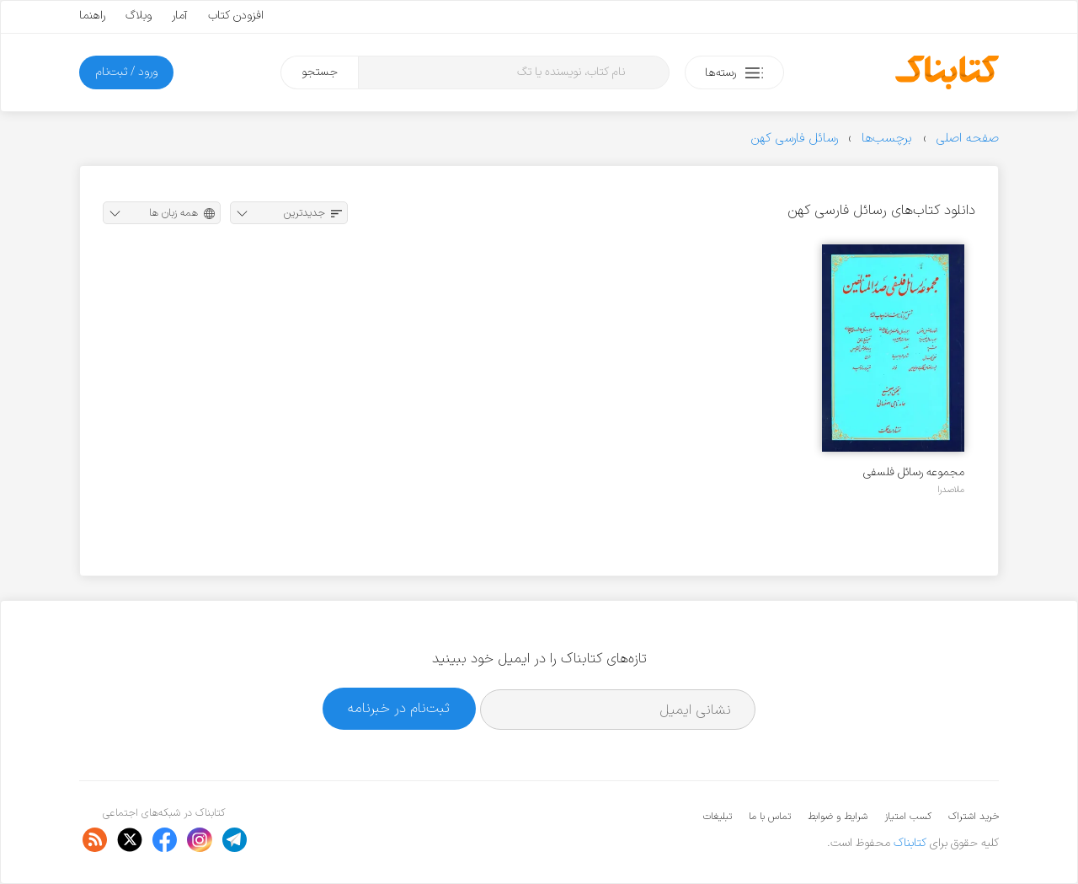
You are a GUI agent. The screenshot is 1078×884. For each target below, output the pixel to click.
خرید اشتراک (973, 816)
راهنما (92, 15)
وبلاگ (138, 15)
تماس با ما (770, 816)
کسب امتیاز (907, 816)
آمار (180, 15)
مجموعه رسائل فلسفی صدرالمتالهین (913, 472)
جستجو (320, 72)
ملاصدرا (950, 489)
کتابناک (910, 843)
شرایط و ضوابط (837, 816)
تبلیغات (717, 816)
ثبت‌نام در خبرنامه (399, 708)
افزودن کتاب (236, 15)
